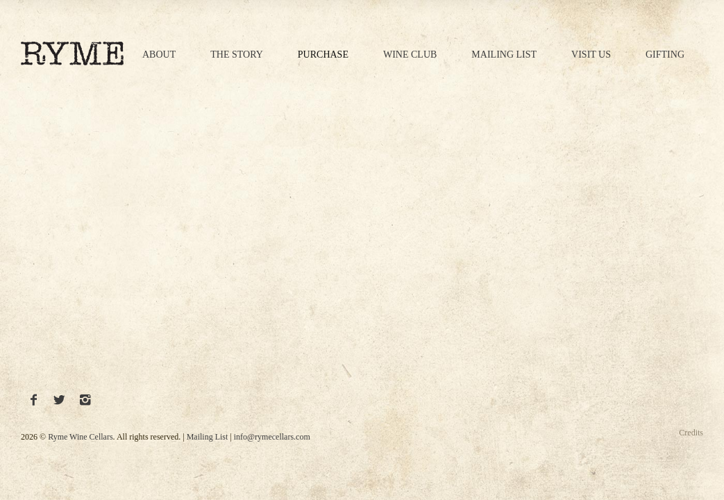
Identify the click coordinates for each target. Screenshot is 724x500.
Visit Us (591, 54)
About (159, 54)
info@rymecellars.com (272, 437)
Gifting (665, 54)
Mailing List (504, 54)
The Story (236, 54)
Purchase (323, 54)
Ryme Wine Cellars (80, 437)
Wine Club (410, 54)
